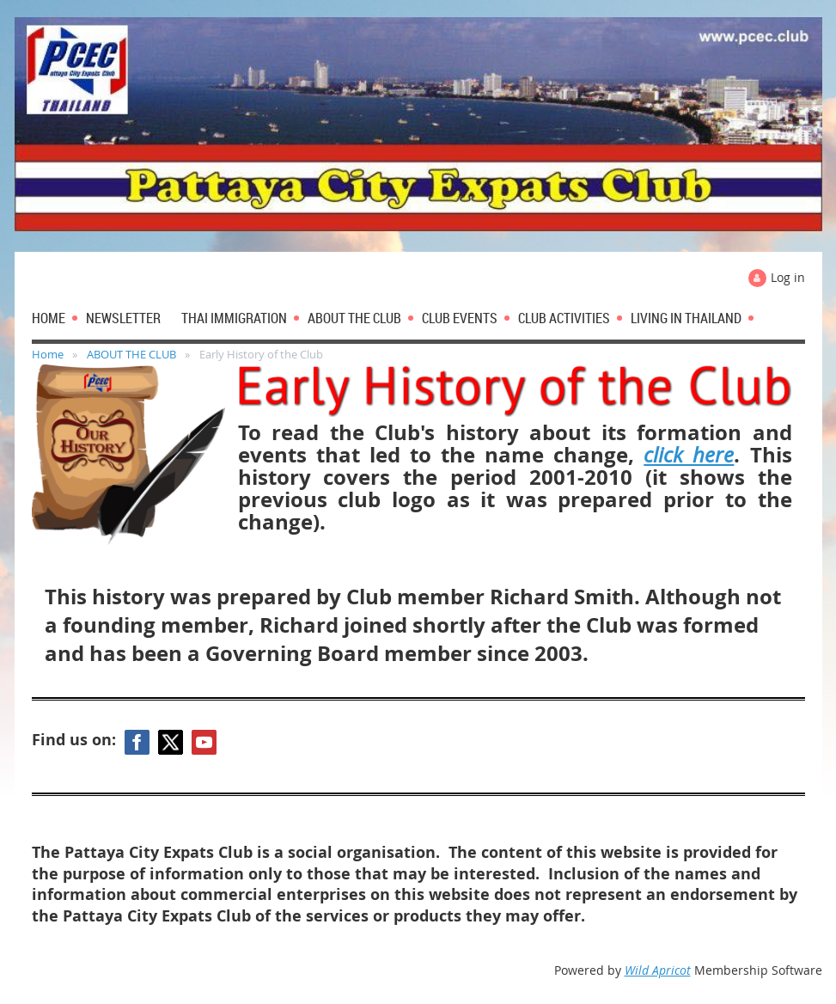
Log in (788, 277)
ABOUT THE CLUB (131, 354)
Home (48, 354)
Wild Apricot (658, 970)
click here (689, 454)
